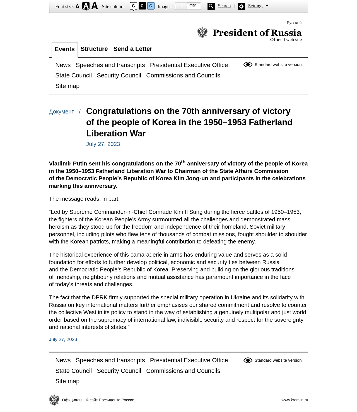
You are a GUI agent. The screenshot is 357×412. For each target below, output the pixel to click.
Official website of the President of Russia (249, 34)
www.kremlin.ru (295, 400)
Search (224, 5)
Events (65, 49)
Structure (94, 48)
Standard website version (278, 64)
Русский (294, 22)
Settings (255, 5)
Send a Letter (133, 48)
